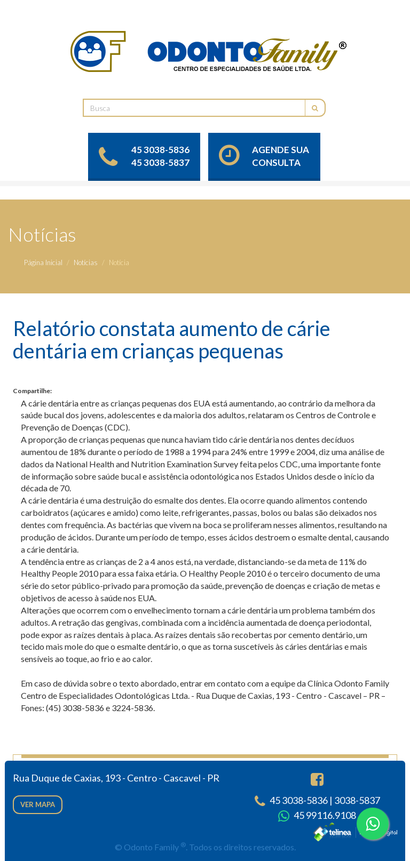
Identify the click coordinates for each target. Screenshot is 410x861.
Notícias (86, 262)
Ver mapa (37, 804)
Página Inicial (43, 262)
